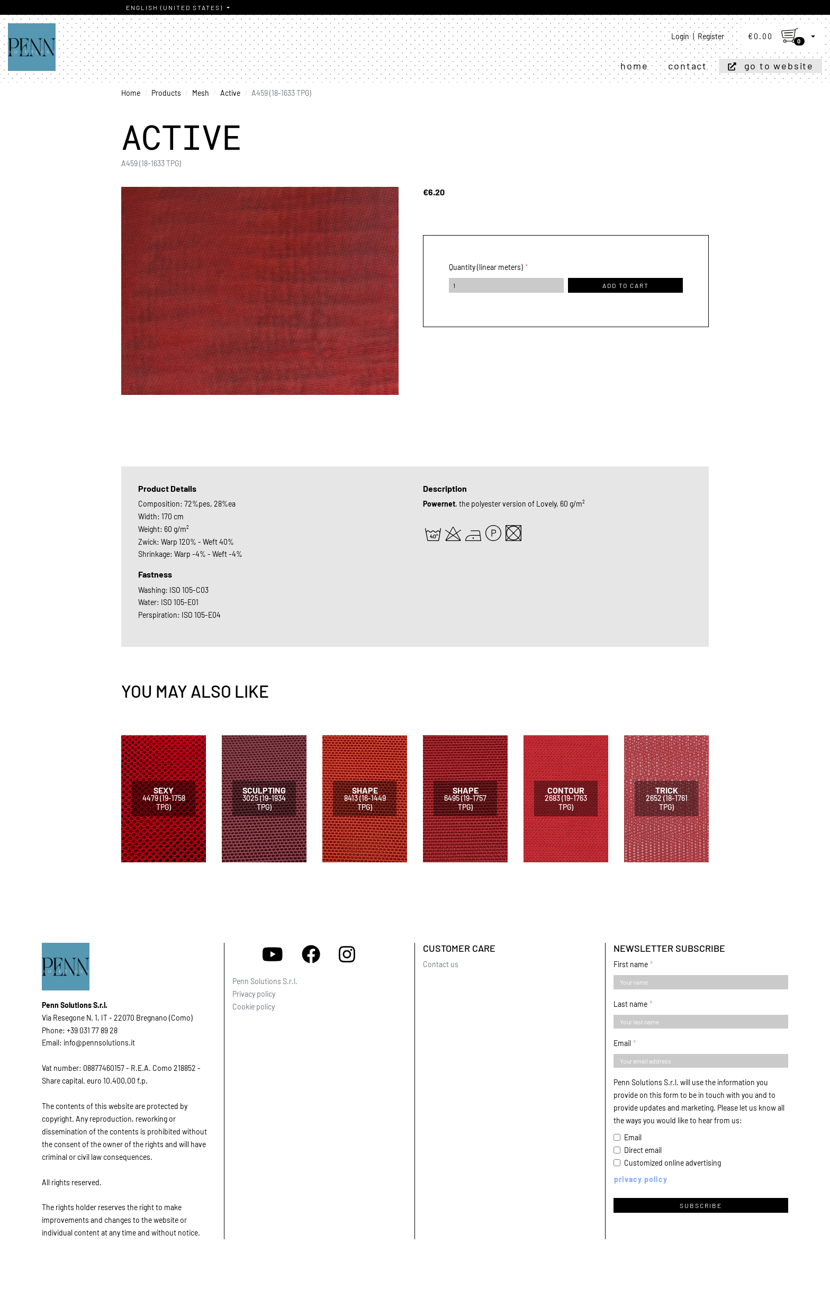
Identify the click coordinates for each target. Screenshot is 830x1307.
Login (680, 36)
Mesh (200, 92)
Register (711, 36)
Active (230, 92)
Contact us (440, 964)
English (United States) (175, 7)
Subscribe (701, 1205)
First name (631, 964)
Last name (630, 1003)
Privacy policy (253, 993)
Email (622, 1043)
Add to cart (625, 285)
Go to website (779, 65)
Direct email (643, 1150)
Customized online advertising (672, 1162)
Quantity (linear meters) (486, 267)
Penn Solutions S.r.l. (264, 981)
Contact (687, 65)
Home (634, 65)
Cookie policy (253, 1006)
